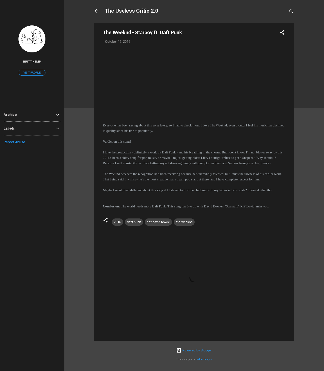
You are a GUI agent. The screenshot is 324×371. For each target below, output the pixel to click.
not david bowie (158, 222)
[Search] (291, 12)
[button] (282, 33)
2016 (117, 222)
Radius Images (204, 359)
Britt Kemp (32, 61)
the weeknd (184, 222)
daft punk (134, 222)
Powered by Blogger (194, 350)
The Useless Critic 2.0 (131, 11)
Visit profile (32, 72)
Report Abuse (14, 142)
